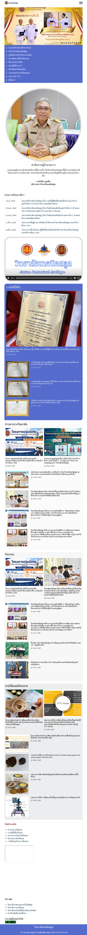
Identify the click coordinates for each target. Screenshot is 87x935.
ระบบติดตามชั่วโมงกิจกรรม (19, 58)
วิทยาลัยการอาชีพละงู (16, 907)
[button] (62, 42)
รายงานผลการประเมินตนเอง (19, 73)
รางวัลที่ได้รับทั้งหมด (15, 832)
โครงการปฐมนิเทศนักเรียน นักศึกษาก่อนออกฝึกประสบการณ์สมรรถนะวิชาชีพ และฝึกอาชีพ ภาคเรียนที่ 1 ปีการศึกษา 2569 (24, 461)
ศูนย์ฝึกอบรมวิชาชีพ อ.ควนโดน (20, 55)
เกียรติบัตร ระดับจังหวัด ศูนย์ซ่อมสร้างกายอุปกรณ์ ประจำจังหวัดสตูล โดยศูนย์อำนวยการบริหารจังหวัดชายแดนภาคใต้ (55, 401)
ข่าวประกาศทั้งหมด (15, 830)
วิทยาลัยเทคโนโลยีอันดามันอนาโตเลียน (22, 910)
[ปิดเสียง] (75, 278)
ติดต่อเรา (12, 80)
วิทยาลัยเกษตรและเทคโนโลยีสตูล (20, 904)
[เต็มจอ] (78, 278)
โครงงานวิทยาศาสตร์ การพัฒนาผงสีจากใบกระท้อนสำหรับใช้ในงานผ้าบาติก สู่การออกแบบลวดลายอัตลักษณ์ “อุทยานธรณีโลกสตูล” (24, 722)
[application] (43, 259)
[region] (43, 26)
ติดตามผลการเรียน (16, 62)
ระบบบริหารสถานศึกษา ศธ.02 (20, 48)
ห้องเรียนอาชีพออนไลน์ (17, 69)
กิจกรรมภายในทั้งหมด (16, 838)
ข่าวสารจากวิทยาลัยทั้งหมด (18, 835)
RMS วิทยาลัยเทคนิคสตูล (18, 51)
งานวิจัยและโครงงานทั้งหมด (18, 841)
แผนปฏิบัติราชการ (15, 65)
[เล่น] (8, 278)
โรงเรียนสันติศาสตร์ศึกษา (17, 913)
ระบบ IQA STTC (15, 76)
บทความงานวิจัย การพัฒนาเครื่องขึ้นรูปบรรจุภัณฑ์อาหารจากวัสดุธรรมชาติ (55, 797)
